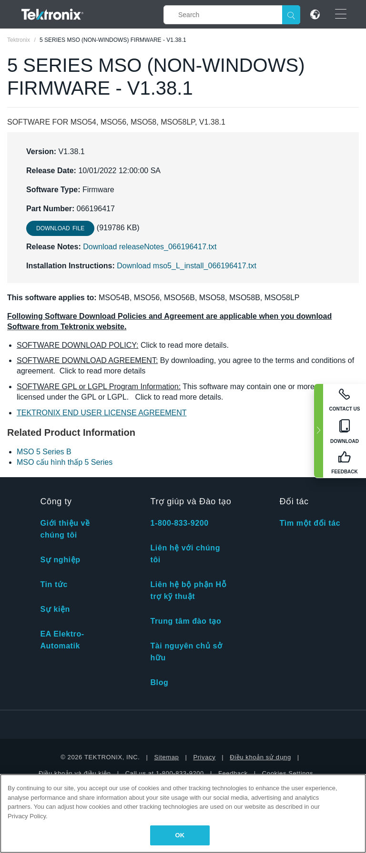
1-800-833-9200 (179, 523)
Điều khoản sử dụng (260, 757)
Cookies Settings (287, 773)
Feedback (233, 773)
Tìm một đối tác (309, 523)
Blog (159, 682)
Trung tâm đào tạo (185, 621)
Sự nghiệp (60, 560)
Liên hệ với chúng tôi (185, 554)
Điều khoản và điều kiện (75, 773)
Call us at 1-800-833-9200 (164, 773)
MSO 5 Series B (44, 452)
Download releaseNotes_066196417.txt (149, 247)
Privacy (204, 757)
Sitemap (166, 757)
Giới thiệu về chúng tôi (65, 529)
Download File (60, 228)
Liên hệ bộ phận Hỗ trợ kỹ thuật (188, 590)
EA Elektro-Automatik (62, 640)
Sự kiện (55, 609)
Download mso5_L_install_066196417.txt (186, 266)
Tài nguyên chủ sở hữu (186, 652)
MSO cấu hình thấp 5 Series (64, 462)
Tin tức (54, 584)
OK (180, 835)
